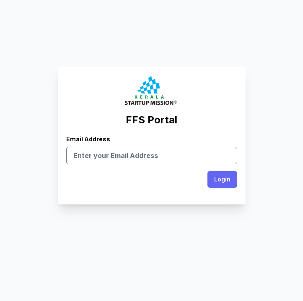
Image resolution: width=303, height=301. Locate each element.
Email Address (151, 147)
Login (222, 179)
